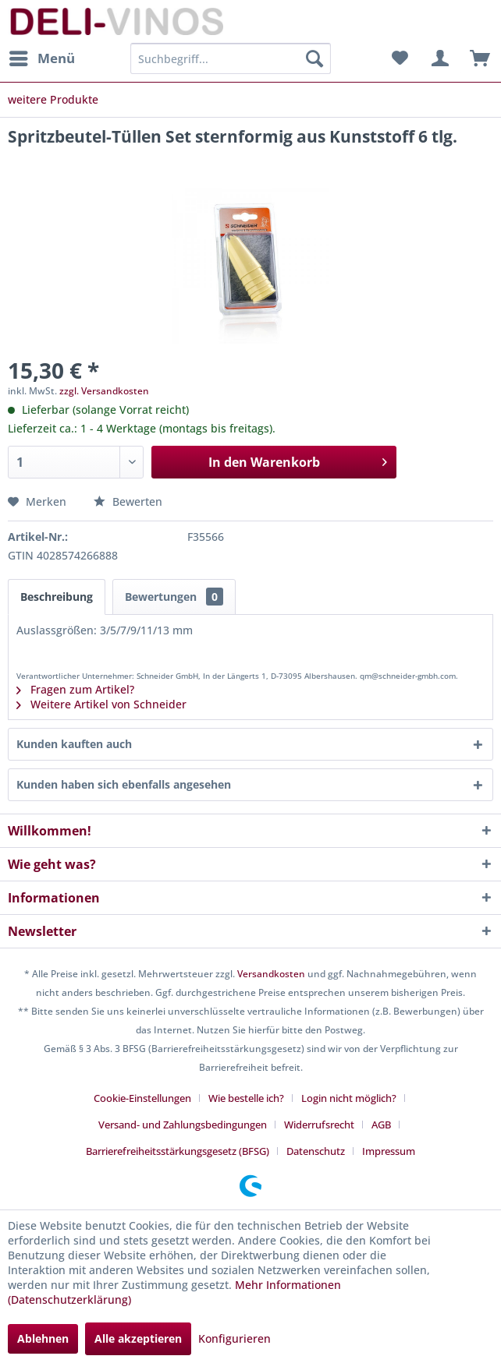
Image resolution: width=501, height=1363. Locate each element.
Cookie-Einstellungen (142, 1098)
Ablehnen (43, 1338)
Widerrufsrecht (319, 1125)
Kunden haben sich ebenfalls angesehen (123, 784)
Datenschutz (315, 1151)
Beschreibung (56, 596)
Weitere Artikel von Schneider (101, 704)
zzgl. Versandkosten (104, 390)
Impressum (388, 1151)
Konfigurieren (234, 1338)
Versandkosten (271, 973)
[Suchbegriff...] (230, 58)
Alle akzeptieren (138, 1338)
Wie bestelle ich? (246, 1098)
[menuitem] (41, 58)
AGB (381, 1125)
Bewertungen (174, 597)
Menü (42, 56)
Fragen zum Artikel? (75, 689)
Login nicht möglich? (348, 1098)
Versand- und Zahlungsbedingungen (182, 1125)
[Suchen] (314, 58)
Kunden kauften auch (74, 743)
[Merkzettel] (399, 58)
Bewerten (128, 501)
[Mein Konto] (437, 58)
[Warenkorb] (476, 58)
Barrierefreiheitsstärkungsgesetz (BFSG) (177, 1151)
